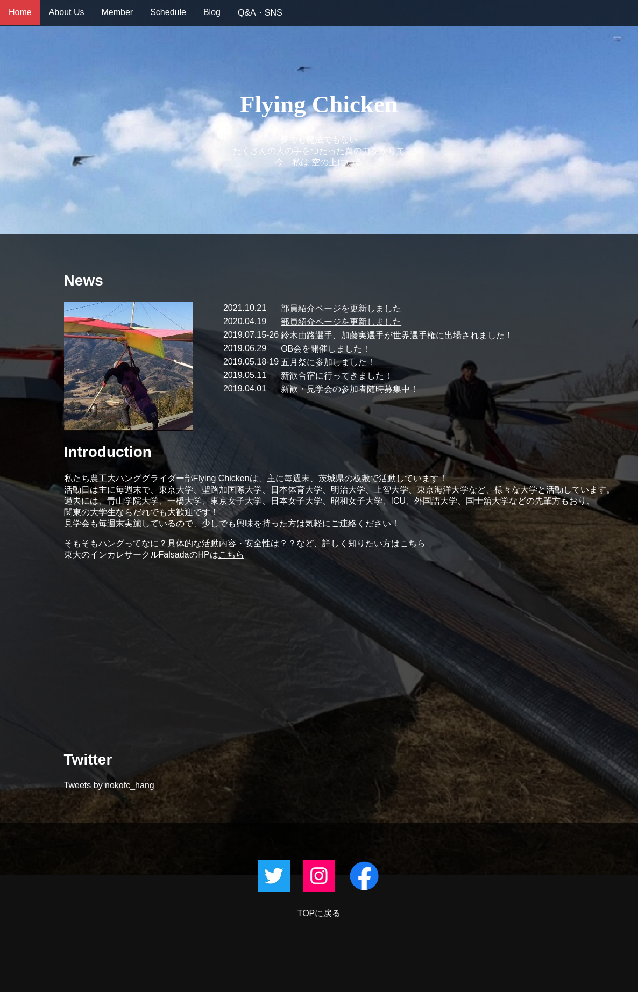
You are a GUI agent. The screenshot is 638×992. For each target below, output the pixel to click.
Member (117, 12)
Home (20, 12)
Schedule (168, 12)
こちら (413, 543)
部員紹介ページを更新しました (341, 308)
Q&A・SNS (260, 12)
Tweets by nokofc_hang (109, 785)
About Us (66, 12)
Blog (212, 12)
